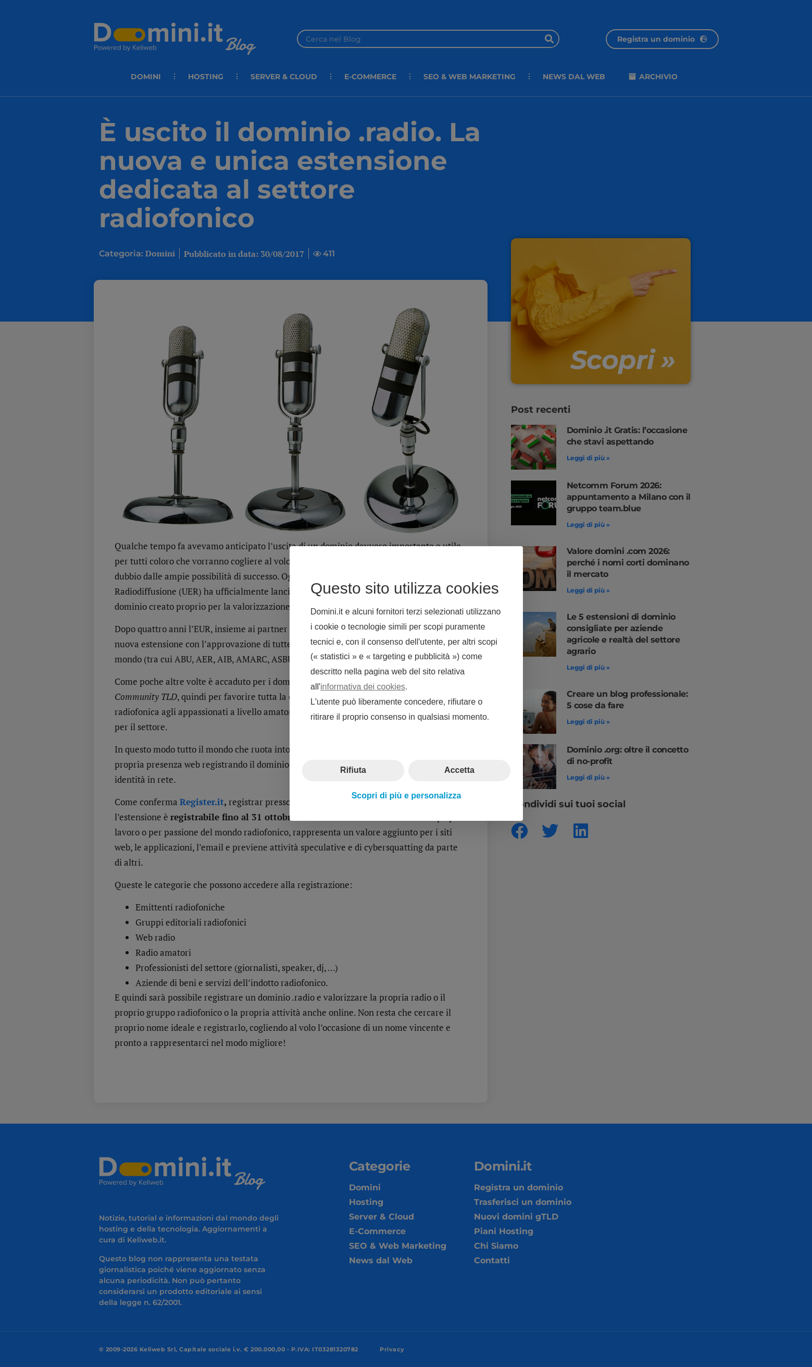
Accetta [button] (459, 770)
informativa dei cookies (362, 686)
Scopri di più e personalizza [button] (406, 795)
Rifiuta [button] (353, 770)
